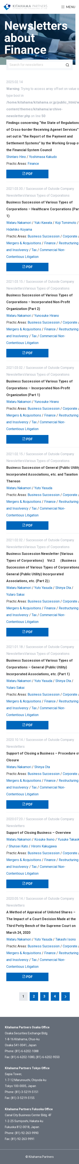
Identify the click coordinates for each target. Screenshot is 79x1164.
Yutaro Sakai (15, 595)
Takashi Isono (65, 939)
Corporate (70, 236)
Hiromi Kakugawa (44, 846)
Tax (34, 250)
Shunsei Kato (18, 846)
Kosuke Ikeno (44, 839)
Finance (33, 164)
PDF (29, 174)
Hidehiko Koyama (19, 229)
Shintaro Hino (16, 157)
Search (67, 65)
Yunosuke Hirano (46, 316)
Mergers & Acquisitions (23, 243)
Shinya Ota (63, 588)
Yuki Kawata (43, 223)
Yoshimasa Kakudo (43, 157)
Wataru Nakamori (18, 223)
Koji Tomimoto (65, 223)
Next (65, 996)
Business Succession (44, 236)
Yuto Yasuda (43, 488)
